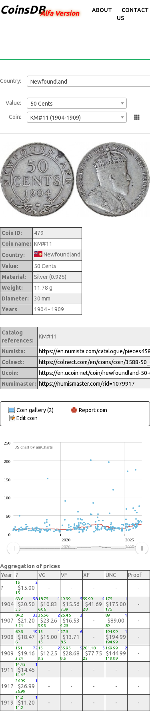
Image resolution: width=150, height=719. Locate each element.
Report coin (93, 410)
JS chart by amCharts (34, 447)
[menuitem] (77, 549)
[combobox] (77, 103)
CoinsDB (22, 9)
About (102, 10)
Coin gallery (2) (35, 410)
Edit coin (27, 418)
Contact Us (133, 14)
